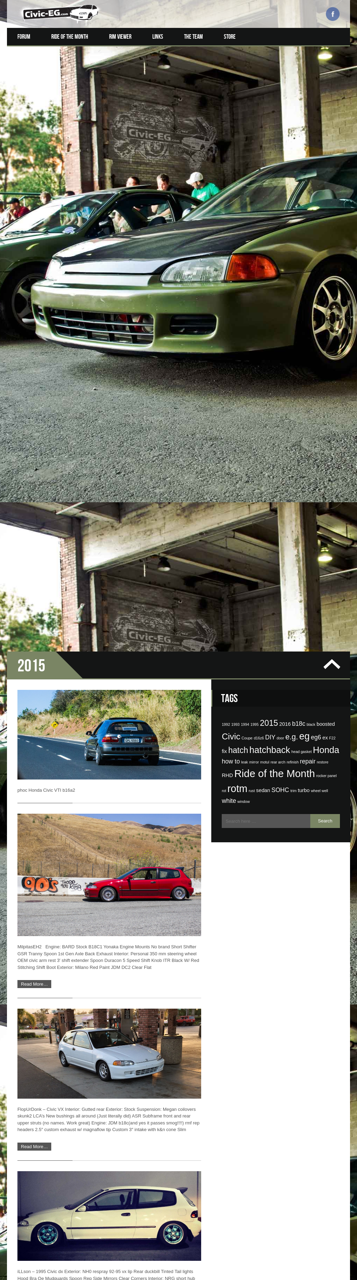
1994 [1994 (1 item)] (245, 206)
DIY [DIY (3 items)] (270, 219)
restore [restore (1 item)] (322, 243)
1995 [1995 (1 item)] (254, 206)
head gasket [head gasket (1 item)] (301, 233)
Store (230, 36)
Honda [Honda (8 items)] (326, 231)
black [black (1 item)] (310, 206)
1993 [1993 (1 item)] (235, 206)
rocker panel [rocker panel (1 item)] (326, 257)
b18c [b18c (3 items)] (298, 205)
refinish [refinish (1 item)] (292, 243)
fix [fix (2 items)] (224, 233)
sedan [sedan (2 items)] (263, 272)
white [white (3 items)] (229, 282)
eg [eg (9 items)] (304, 218)
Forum (23, 36)
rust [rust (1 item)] (252, 272)
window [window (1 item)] (243, 283)
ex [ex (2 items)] (325, 219)
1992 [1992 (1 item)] (226, 206)
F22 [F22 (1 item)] (332, 220)
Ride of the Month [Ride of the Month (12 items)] (274, 255)
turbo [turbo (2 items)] (304, 272)
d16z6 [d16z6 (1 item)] (259, 220)
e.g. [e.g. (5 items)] (291, 218)
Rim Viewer (120, 36)
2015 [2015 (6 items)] (269, 204)
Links (157, 36)
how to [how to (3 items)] (231, 242)
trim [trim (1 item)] (293, 272)
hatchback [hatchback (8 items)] (269, 231)
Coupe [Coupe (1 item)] (247, 220)
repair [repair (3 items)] (308, 242)
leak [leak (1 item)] (244, 243)
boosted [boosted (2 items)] (326, 206)
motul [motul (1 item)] (264, 243)
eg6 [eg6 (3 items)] (316, 219)
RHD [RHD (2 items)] (227, 257)
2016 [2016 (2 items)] (285, 206)
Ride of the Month (69, 36)
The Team (193, 36)
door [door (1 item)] (280, 220)
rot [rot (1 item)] (224, 272)
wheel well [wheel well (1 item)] (319, 272)
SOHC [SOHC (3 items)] (280, 271)
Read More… (34, 465)
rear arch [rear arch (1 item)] (278, 243)
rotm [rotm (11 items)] (237, 270)
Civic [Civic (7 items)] (231, 218)
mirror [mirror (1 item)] (254, 243)
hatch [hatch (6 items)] (238, 231)
